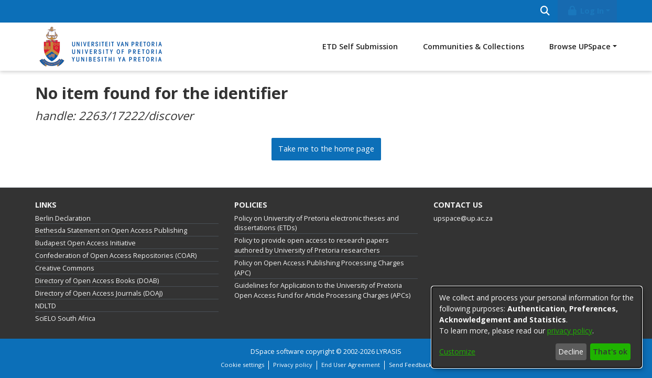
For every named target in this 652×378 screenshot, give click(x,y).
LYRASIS (388, 351)
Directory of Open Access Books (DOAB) (97, 280)
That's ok (610, 352)
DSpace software (277, 351)
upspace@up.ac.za (463, 218)
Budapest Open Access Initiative (85, 243)
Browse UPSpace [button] (580, 46)
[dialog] (537, 327)
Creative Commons (64, 268)
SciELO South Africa (65, 318)
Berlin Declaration (63, 218)
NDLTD (45, 305)
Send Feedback (410, 365)
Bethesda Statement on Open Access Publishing (111, 230)
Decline (570, 352)
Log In (585, 11)
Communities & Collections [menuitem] (473, 46)
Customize (457, 352)
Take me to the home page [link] (326, 149)
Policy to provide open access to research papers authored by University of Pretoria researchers (311, 245)
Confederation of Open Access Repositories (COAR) (116, 255)
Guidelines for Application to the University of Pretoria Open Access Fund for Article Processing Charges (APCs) (322, 290)
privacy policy (569, 331)
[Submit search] (545, 11)
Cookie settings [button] (242, 365)
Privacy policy (292, 365)
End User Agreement (350, 365)
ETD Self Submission (360, 46)
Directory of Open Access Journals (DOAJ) (98, 293)
